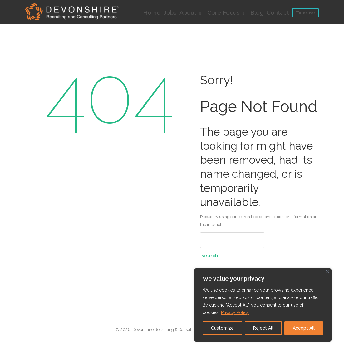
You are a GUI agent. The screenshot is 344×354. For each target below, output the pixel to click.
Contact (278, 12)
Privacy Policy (235, 312)
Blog (256, 12)
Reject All (263, 328)
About (191, 12)
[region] (263, 305)
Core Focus (227, 12)
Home (151, 12)
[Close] (327, 271)
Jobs (170, 12)
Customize (222, 328)
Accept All (304, 328)
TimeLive (305, 12)
